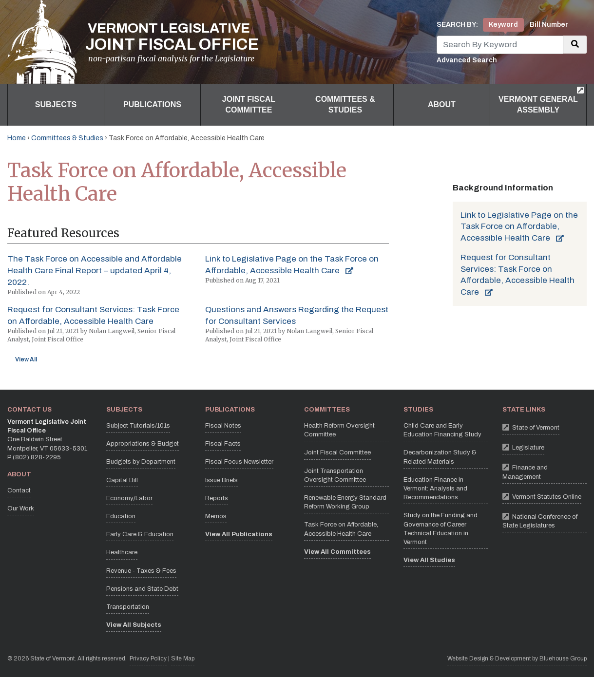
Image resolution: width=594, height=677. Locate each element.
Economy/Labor (129, 498)
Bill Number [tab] (549, 24)
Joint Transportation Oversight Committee (335, 475)
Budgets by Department (140, 461)
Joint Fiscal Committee (337, 452)
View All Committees (337, 551)
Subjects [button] (56, 104)
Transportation (127, 606)
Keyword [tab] (503, 24)
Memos (216, 516)
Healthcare (121, 552)
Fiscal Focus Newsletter (239, 461)
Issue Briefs (221, 480)
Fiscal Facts (223, 443)
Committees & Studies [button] (345, 104)
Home (16, 138)
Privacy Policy (148, 658)
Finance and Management (544, 470)
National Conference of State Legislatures (544, 519)
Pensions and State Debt (142, 588)
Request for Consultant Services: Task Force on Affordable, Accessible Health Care (517, 275)
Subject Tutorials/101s (138, 425)
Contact (19, 490)
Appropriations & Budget (142, 443)
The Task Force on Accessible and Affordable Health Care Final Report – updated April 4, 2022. (94, 270)
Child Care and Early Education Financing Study (442, 430)
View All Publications (238, 534)
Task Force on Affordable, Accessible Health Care (341, 529)
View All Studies (429, 560)
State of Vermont (530, 427)
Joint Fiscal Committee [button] (248, 104)
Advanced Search (467, 60)
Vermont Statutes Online (541, 496)
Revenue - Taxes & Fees (141, 570)
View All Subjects (133, 624)
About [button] (442, 104)
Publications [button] (152, 104)
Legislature (523, 447)
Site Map (182, 658)
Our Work (20, 508)
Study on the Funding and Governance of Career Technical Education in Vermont (440, 528)
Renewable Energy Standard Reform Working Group (345, 502)
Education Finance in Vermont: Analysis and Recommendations (435, 488)
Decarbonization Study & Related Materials (440, 457)
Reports (216, 498)
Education (120, 516)
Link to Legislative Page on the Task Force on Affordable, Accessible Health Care (519, 226)
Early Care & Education (139, 534)
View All (26, 359)
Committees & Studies (67, 138)
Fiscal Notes (223, 425)
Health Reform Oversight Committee (339, 430)
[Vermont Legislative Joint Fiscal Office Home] (133, 42)
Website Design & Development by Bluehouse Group (517, 658)
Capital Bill (122, 480)
